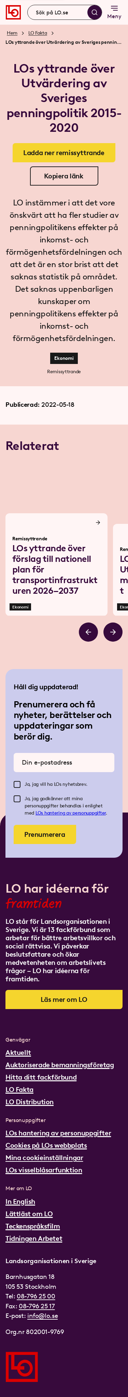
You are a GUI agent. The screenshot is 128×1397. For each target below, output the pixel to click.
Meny (114, 12)
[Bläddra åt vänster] (88, 632)
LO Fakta (37, 33)
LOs (39, 813)
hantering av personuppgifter (75, 813)
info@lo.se (42, 1316)
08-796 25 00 (36, 1296)
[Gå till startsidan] (13, 12)
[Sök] (94, 12)
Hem (12, 33)
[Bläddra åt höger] (113, 632)
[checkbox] (17, 784)
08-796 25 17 (37, 1306)
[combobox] (65, 12)
